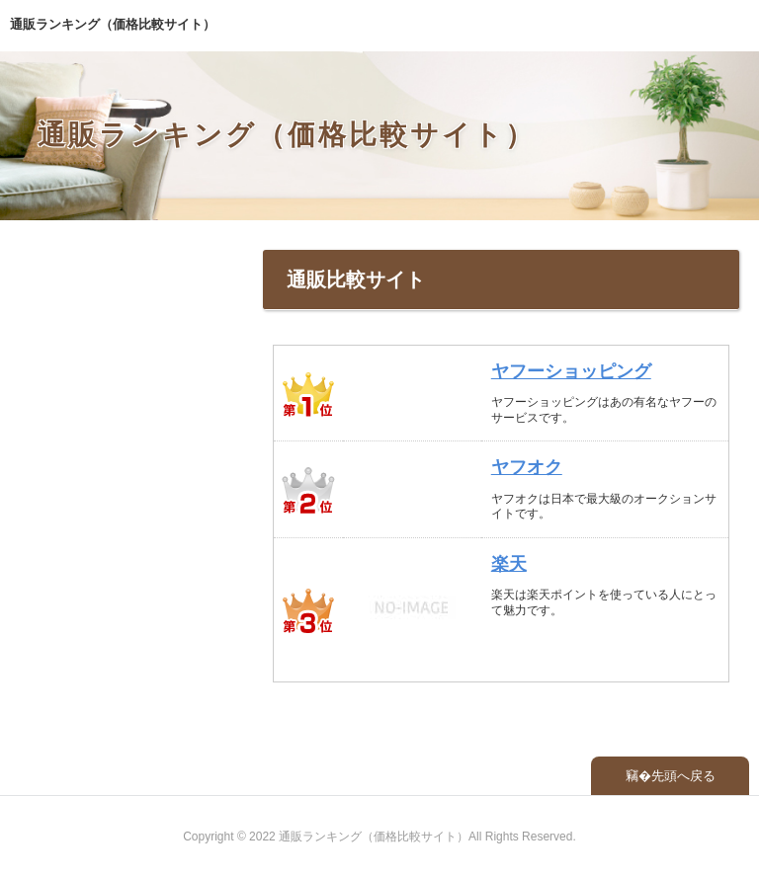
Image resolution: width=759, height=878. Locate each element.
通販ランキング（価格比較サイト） (112, 24)
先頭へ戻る (683, 775)
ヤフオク (526, 467)
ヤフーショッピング (571, 371)
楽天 (509, 564)
